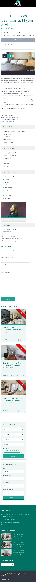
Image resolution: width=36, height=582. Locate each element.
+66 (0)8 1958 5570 (10, 236)
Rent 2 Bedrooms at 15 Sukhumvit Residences (12, 328)
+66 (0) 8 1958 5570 (9, 519)
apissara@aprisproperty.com (13, 238)
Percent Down (7, 475)
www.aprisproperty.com (8, 121)
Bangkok (24, 35)
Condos (3, 33)
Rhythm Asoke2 (12, 33)
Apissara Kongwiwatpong (11, 229)
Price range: (6, 448)
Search (13, 456)
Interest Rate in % (8, 489)
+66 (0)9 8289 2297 (10, 234)
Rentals (21, 33)
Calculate (13, 498)
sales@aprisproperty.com (11, 522)
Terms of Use (5, 579)
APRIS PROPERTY (9, 525)
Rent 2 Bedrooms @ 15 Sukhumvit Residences (12, 364)
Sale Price (5, 468)
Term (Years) (6, 482)
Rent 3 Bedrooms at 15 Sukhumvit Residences (12, 399)
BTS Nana (31, 35)
